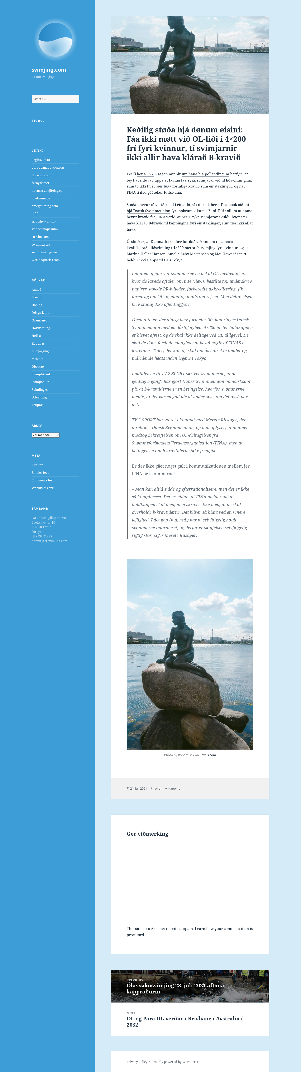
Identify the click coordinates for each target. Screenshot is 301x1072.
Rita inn (37, 465)
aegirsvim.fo (41, 160)
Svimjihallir (40, 382)
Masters (37, 359)
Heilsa (36, 336)
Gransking (39, 320)
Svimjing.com (41, 389)
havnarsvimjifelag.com (48, 190)
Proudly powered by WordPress (174, 1062)
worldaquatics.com (46, 260)
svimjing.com (49, 69)
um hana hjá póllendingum (205, 174)
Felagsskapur (41, 312)
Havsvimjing (41, 328)
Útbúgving (39, 397)
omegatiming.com (45, 206)
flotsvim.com (41, 175)
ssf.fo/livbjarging (44, 221)
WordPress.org (43, 488)
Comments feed (43, 480)
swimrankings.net (45, 252)
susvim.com (40, 237)
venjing (37, 405)
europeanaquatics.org (48, 167)
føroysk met (40, 183)
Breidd (37, 297)
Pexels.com (208, 755)
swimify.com (41, 244)
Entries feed (41, 472)
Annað (36, 289)
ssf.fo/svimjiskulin (45, 229)
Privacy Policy (137, 1062)
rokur (158, 788)
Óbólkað (38, 366)
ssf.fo (35, 214)
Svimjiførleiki (42, 374)
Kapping (38, 343)
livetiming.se (41, 198)
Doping (37, 305)
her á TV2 (145, 174)
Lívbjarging (40, 351)
